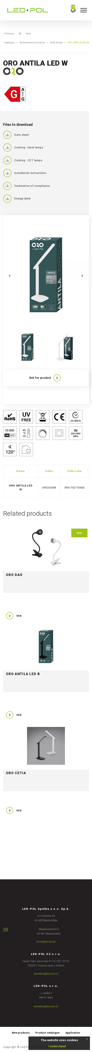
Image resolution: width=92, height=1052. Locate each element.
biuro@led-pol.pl (46, 941)
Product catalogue (47, 1032)
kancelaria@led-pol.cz (46, 973)
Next (29, 33)
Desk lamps (56, 42)
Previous (8, 33)
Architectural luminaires (32, 42)
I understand (57, 1046)
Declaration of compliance (26, 186)
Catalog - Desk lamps (23, 147)
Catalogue (8, 42)
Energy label (17, 198)
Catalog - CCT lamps (22, 160)
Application (72, 1032)
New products (21, 1032)
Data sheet (16, 134)
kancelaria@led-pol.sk (46, 1005)
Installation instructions (25, 173)
